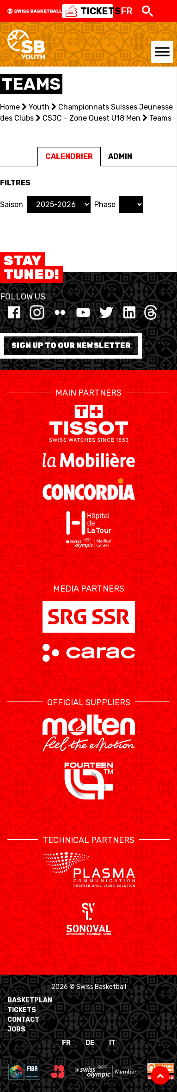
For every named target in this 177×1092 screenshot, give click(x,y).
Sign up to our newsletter (71, 345)
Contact (23, 1020)
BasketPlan (29, 1000)
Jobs (16, 1029)
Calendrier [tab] (69, 156)
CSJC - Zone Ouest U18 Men (91, 118)
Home (10, 107)
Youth (39, 107)
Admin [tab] (120, 156)
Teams (160, 118)
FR (66, 1043)
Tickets (21, 1010)
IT (112, 1043)
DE (89, 1043)
